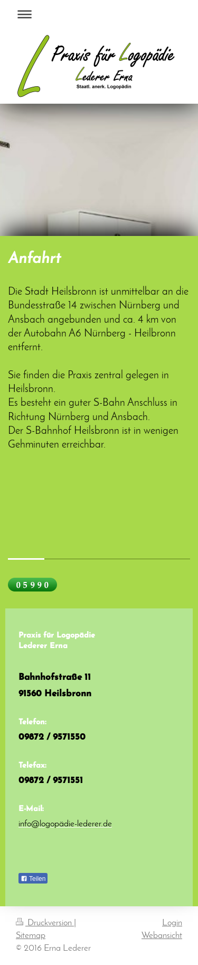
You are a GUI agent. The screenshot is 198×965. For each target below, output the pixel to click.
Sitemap (30, 935)
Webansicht (162, 935)
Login (172, 922)
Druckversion (45, 922)
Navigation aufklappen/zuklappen (99, 14)
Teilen (33, 878)
